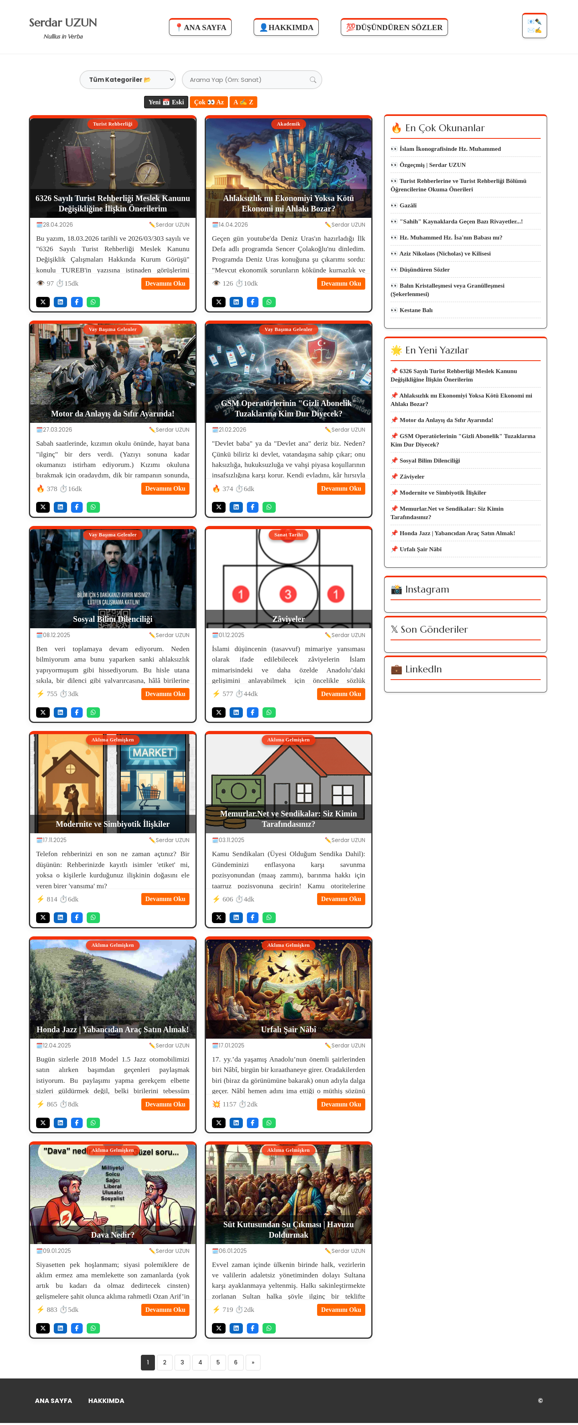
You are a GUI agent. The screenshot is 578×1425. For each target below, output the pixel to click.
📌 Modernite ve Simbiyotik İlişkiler (438, 527)
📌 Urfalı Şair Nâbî (416, 590)
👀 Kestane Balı (412, 329)
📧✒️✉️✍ (534, 27)
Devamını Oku (165, 283)
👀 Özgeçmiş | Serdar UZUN (428, 167)
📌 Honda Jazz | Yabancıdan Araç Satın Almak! (453, 573)
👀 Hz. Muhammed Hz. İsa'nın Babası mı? (447, 248)
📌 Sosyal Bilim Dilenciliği (425, 492)
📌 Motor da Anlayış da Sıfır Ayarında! (442, 447)
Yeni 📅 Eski (166, 102)
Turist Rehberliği (112, 125)
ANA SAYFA (53, 1402)
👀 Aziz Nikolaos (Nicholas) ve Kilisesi (441, 266)
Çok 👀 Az (209, 102)
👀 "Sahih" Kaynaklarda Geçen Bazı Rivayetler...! (457, 230)
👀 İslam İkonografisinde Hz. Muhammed (446, 150)
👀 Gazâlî (404, 213)
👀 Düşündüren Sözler (420, 283)
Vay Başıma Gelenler (112, 330)
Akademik (288, 125)
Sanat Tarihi (288, 535)
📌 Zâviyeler (407, 510)
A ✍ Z (243, 102)
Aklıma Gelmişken (113, 740)
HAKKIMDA (106, 1402)
